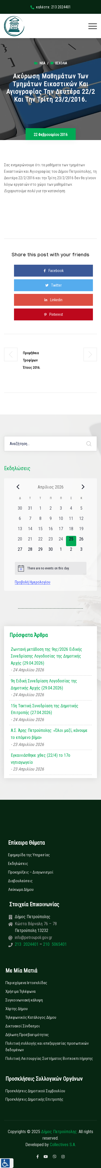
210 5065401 (54, 944)
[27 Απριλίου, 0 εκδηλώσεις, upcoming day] (20, 551)
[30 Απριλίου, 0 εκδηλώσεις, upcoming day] (51, 551)
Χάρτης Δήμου (16, 1008)
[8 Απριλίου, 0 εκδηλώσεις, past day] (40, 520)
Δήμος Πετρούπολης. (59, 1131)
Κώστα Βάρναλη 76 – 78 (36, 923)
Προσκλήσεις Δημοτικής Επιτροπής (34, 1099)
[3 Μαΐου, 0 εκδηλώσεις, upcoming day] (81, 551)
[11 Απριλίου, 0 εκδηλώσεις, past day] (71, 520)
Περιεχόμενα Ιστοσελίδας (26, 982)
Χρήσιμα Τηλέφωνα (20, 991)
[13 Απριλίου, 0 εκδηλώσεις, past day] (20, 531)
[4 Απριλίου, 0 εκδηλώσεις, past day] (71, 510)
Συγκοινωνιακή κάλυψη (24, 1000)
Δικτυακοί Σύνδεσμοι (22, 1026)
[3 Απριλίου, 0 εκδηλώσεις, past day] (61, 510)
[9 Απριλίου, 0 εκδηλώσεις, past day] (51, 520)
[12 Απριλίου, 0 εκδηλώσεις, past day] (81, 520)
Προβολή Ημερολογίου (32, 582)
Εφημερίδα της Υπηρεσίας (29, 854)
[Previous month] (18, 487)
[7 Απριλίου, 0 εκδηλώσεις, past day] (30, 520)
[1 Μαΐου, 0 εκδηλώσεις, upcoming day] (61, 551)
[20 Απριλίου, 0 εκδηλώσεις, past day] (20, 541)
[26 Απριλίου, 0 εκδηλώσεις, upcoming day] (81, 541)
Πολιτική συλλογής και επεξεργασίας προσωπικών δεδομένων (47, 1046)
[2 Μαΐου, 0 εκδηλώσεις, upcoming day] (71, 551)
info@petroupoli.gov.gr (33, 937)
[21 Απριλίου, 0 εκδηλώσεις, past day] (30, 541)
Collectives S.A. (63, 1144)
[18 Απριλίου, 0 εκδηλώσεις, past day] (71, 531)
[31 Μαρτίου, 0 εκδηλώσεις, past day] (30, 510)
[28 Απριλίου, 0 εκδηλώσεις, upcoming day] (30, 551)
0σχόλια (58, 63)
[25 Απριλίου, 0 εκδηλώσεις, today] (71, 541)
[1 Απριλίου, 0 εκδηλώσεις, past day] (40, 510)
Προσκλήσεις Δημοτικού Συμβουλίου (35, 1091)
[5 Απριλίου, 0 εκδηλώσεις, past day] (81, 510)
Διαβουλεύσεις (20, 880)
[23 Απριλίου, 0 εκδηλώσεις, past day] (51, 541)
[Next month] (83, 487)
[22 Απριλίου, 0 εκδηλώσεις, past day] (40, 541)
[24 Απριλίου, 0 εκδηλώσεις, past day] (61, 541)
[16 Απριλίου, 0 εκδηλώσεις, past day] (51, 531)
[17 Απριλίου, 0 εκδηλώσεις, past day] (61, 531)
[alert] (50, 568)
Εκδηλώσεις (18, 863)
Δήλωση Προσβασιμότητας (27, 1034)
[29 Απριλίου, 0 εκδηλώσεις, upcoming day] (40, 551)
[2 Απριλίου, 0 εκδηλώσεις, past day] (51, 510)
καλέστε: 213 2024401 (50, 7)
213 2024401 (27, 944)
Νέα (42, 63)
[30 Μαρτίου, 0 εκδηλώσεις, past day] (20, 510)
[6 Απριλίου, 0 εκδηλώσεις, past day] (20, 520)
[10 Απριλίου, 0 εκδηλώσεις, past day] (61, 520)
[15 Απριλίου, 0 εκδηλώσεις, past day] (40, 531)
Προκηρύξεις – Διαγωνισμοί (30, 872)
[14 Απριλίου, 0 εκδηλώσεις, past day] (30, 531)
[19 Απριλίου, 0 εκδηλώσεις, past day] (81, 531)
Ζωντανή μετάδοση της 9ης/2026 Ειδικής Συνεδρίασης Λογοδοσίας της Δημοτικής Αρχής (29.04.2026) (46, 656)
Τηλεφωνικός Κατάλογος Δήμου (30, 1017)
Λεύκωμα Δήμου (21, 889)
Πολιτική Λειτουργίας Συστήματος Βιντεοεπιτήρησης (49, 1058)
